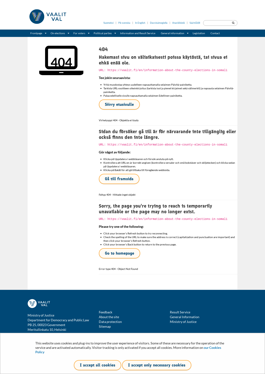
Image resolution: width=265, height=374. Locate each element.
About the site (109, 317)
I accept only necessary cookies (156, 365)
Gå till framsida (119, 178)
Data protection (110, 322)
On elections (58, 33)
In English (140, 22)
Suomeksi (108, 22)
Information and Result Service (137, 33)
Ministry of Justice (183, 322)
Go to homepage (119, 253)
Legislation (199, 33)
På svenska (124, 22)
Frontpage (36, 33)
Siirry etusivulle (119, 104)
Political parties (103, 33)
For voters (79, 33)
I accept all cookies (97, 365)
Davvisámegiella (158, 22)
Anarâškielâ (178, 22)
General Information (184, 317)
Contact (215, 33)
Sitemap (105, 326)
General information (172, 33)
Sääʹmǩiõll (195, 22)
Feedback (105, 312)
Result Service (180, 312)
